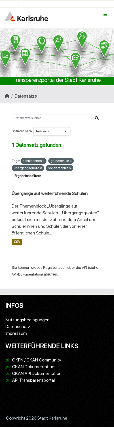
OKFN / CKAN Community (36, 360)
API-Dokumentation (27, 274)
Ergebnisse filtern (28, 176)
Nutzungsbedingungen (27, 319)
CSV (17, 242)
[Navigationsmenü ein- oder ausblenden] (105, 16)
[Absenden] (96, 118)
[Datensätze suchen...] (51, 118)
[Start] (7, 96)
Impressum (16, 333)
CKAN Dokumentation (33, 366)
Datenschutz (17, 326)
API (84, 267)
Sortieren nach (22, 131)
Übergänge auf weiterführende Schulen (50, 193)
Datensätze (26, 96)
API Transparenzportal (33, 380)
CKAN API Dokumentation (36, 373)
